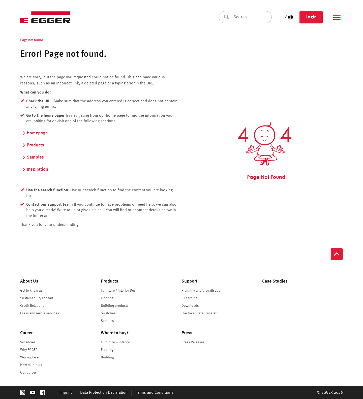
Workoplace (29, 357)
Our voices (28, 372)
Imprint (65, 393)
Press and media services (39, 313)
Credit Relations (32, 306)
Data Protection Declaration (104, 393)
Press (187, 333)
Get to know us (31, 290)
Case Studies (275, 281)
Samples (33, 157)
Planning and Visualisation (202, 290)
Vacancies (28, 342)
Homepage (35, 133)
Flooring (107, 298)
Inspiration (35, 169)
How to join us (31, 365)
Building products (115, 306)
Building (107, 357)
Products (33, 145)
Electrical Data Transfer (199, 313)
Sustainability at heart (36, 298)
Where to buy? (115, 333)
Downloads (190, 306)
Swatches (108, 313)
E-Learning (189, 298)
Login (311, 17)
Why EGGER (29, 350)
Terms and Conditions (154, 393)
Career (26, 333)
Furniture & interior (115, 342)
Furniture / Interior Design (120, 290)
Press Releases (193, 342)
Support (189, 281)
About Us (29, 281)
